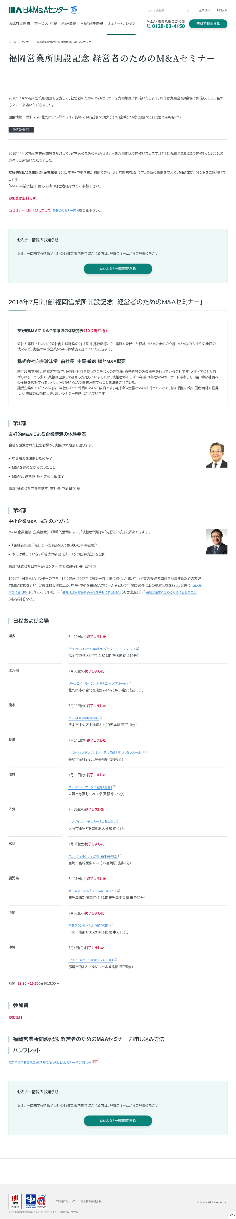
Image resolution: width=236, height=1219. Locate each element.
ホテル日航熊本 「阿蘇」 (85, 718)
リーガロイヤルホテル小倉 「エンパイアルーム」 (102, 683)
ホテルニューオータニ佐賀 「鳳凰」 (93, 787)
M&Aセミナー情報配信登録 (118, 268)
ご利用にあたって (67, 1201)
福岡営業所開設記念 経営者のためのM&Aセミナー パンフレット (56, 1062)
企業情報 (204, 10)
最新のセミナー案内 (68, 210)
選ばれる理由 (19, 24)
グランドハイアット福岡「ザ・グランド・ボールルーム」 (106, 649)
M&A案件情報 (92, 24)
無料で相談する (208, 24)
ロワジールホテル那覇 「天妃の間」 (93, 960)
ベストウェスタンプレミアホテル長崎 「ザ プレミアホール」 (110, 753)
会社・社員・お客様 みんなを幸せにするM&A (101, 592)
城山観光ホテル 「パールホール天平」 (95, 891)
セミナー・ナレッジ (121, 24)
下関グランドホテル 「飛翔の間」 (92, 925)
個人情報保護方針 (96, 1201)
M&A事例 (69, 24)
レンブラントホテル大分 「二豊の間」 (94, 822)
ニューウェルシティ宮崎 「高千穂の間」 (96, 856)
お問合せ (222, 10)
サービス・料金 (45, 24)
